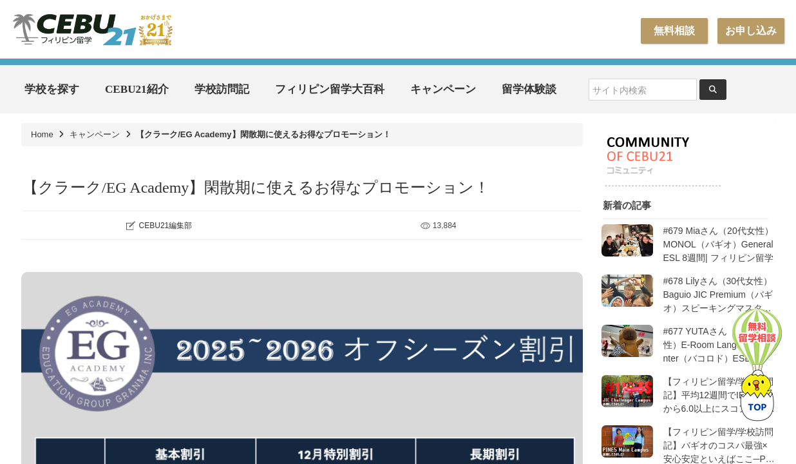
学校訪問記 (221, 89)
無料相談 (674, 30)
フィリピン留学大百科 (329, 89)
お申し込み (751, 30)
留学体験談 (529, 89)
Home (42, 134)
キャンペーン (443, 89)
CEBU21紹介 (137, 89)
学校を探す (51, 89)
